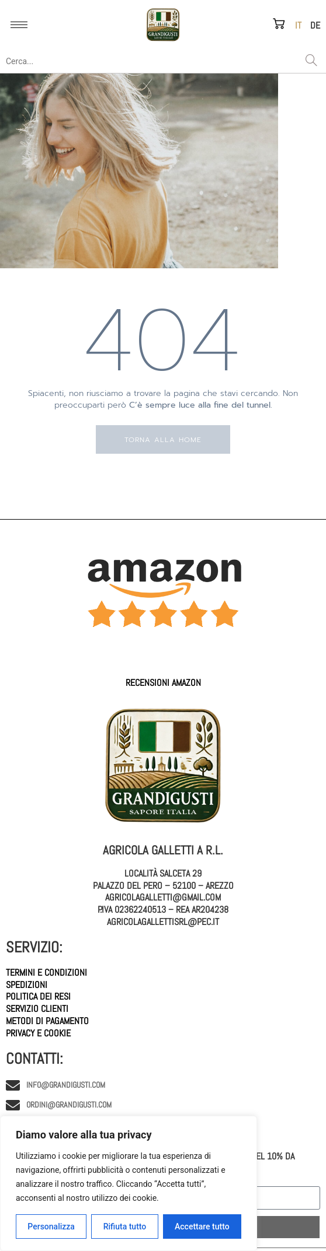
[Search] (311, 61)
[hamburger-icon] (19, 25)
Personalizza (51, 1226)
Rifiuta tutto (125, 1226)
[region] (128, 1183)
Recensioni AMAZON (163, 683)
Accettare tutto (202, 1226)
